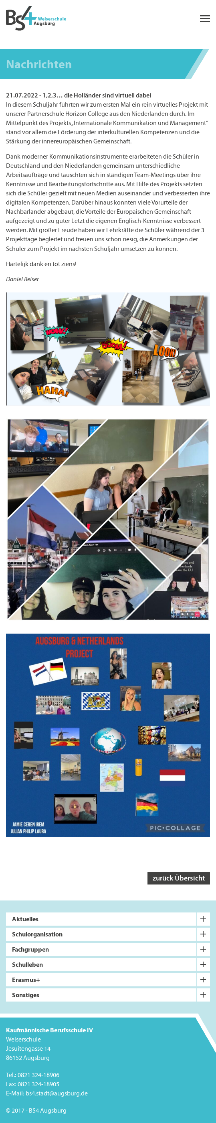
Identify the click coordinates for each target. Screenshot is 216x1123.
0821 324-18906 (38, 1075)
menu (205, 18)
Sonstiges (25, 995)
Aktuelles (25, 919)
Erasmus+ (26, 980)
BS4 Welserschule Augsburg (36, 18)
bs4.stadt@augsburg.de (57, 1093)
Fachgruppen (30, 949)
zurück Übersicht (179, 877)
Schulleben (27, 964)
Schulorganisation (37, 934)
